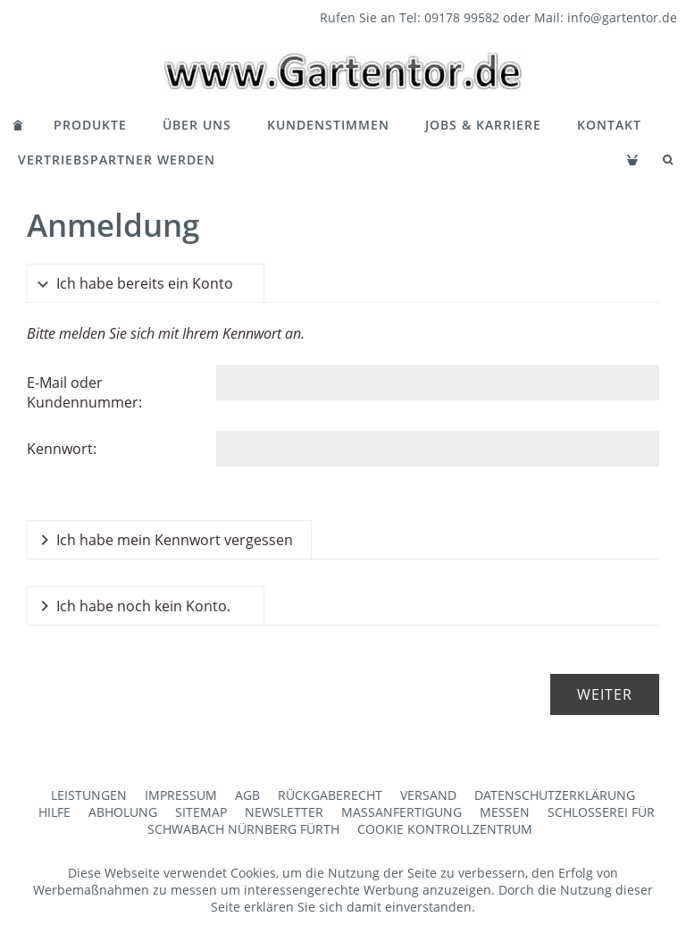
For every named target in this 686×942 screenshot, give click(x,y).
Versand (428, 794)
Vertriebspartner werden (116, 159)
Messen (505, 811)
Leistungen (89, 794)
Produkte (90, 124)
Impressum (181, 794)
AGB (247, 794)
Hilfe (54, 811)
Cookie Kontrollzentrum (444, 828)
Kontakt (609, 124)
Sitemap (201, 811)
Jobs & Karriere (483, 124)
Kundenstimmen (328, 124)
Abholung (122, 811)
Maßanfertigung (401, 811)
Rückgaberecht (330, 794)
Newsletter (284, 811)
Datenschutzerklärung (554, 794)
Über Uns (197, 124)
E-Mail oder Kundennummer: (84, 392)
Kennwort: (61, 448)
